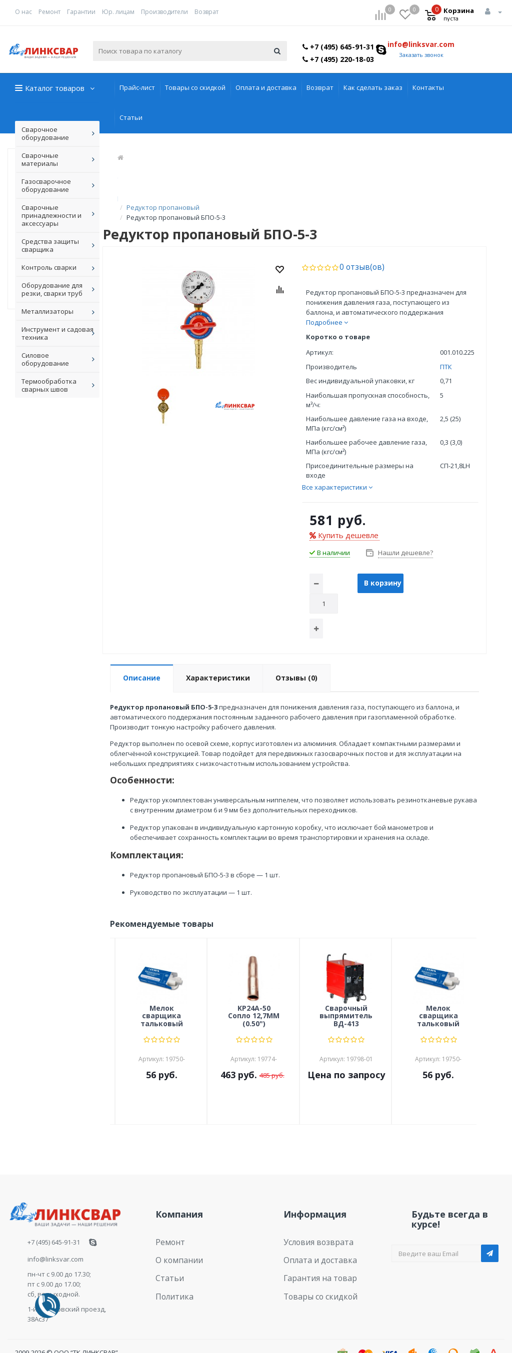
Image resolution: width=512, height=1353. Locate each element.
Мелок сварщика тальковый (161, 996)
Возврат (206, 11)
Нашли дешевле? (404, 532)
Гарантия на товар (314, 1250)
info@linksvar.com (421, 44)
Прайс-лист (137, 87)
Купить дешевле (344, 515)
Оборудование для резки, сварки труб (52, 289)
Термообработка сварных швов (49, 385)
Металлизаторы (48, 311)
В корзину (383, 562)
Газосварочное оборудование (46, 185)
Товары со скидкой (195, 87)
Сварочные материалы (40, 159)
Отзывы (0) (297, 657)
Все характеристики (337, 466)
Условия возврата (313, 1220)
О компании (175, 1235)
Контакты (428, 87)
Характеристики (218, 657)
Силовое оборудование (45, 359)
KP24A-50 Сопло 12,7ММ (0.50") (254, 996)
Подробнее (327, 301)
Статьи (131, 117)
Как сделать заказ (373, 87)
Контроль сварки (49, 267)
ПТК (446, 346)
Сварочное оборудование (45, 133)
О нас (23, 11)
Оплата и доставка (266, 87)
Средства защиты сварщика (50, 245)
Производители (164, 11)
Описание (141, 657)
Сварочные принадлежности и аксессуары (52, 215)
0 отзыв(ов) (358, 246)
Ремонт (49, 11)
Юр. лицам (118, 11)
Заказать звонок (421, 54)
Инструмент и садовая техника (58, 333)
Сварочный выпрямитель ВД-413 (346, 996)
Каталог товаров (54, 88)
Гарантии (81, 11)
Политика (171, 1266)
